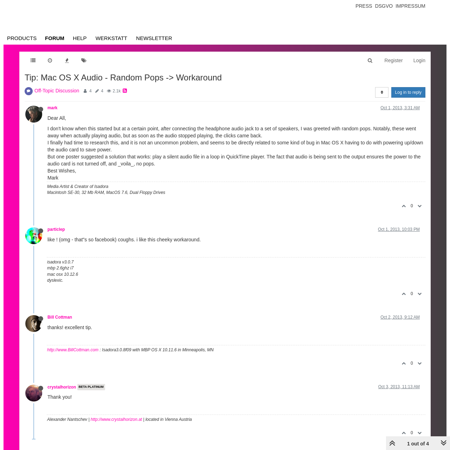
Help (79, 38)
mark (52, 107)
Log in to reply (408, 92)
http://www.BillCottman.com (72, 349)
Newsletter (154, 38)
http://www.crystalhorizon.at (116, 419)
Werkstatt (111, 38)
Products (22, 38)
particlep (56, 229)
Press (363, 6)
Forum (54, 38)
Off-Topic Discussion (56, 90)
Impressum (410, 6)
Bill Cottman (59, 317)
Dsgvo (384, 6)
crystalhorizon (61, 387)
